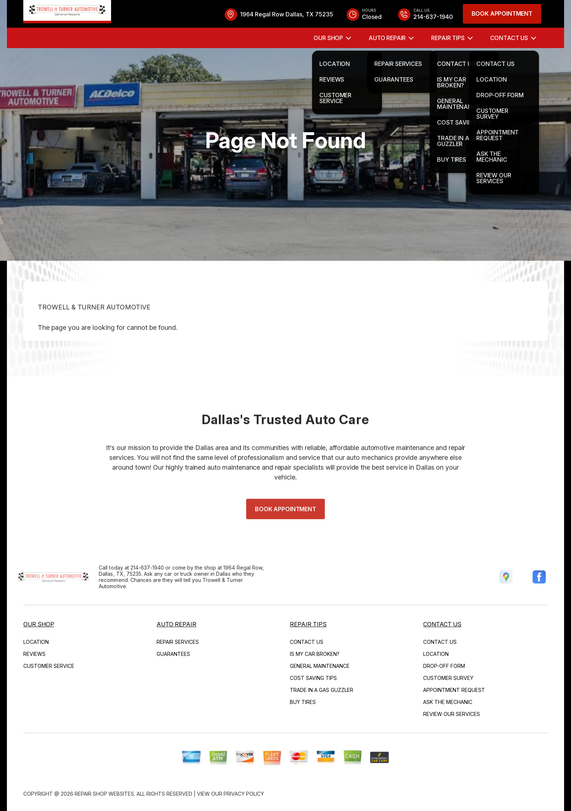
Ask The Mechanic (447, 702)
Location (36, 642)
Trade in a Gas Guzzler (321, 690)
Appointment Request (454, 690)
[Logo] (67, 11)
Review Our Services (451, 714)
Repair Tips (447, 38)
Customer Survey (448, 678)
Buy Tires (303, 702)
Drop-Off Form (444, 666)
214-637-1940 (132, 567)
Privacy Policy (244, 794)
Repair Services (178, 642)
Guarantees (173, 654)
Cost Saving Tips (313, 678)
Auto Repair (387, 38)
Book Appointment (502, 13)
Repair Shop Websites (104, 794)
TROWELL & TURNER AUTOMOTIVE (94, 322)
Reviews (34, 654)
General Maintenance (320, 666)
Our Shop (328, 38)
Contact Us (509, 38)
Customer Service (48, 666)
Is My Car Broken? (314, 654)
